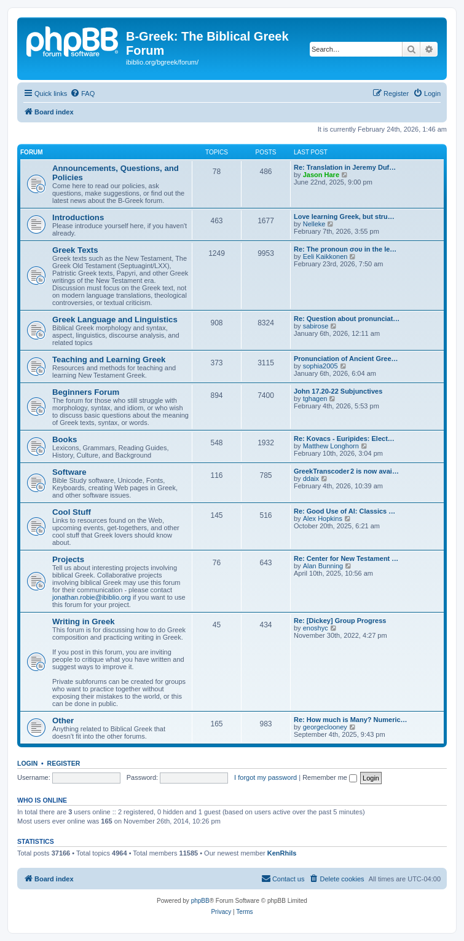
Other (63, 720)
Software (69, 472)
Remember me (329, 777)
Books (64, 439)
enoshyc (315, 628)
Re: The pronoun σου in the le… (345, 249)
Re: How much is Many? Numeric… (350, 719)
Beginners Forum (85, 392)
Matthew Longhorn (331, 446)
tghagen (315, 398)
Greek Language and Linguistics (115, 319)
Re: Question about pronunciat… (346, 318)
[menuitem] (82, 93)
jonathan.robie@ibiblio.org (91, 597)
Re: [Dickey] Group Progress (340, 620)
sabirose (316, 326)
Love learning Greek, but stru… (344, 216)
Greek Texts (75, 250)
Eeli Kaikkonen (325, 256)
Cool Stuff (71, 512)
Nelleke (314, 224)
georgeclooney (325, 727)
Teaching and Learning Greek (108, 359)
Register (64, 763)
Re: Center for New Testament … (346, 558)
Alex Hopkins (322, 518)
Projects (68, 559)
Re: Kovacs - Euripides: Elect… (344, 438)
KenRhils (282, 853)
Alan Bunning (323, 566)
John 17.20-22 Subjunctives (338, 391)
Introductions (78, 217)
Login (27, 763)
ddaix (311, 478)
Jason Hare (321, 174)
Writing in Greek (83, 621)
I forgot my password (265, 777)
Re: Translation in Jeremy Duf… (345, 167)
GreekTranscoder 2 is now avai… (346, 471)
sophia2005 (320, 366)
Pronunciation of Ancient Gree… (346, 358)
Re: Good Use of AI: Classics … (344, 511)
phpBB (200, 900)
